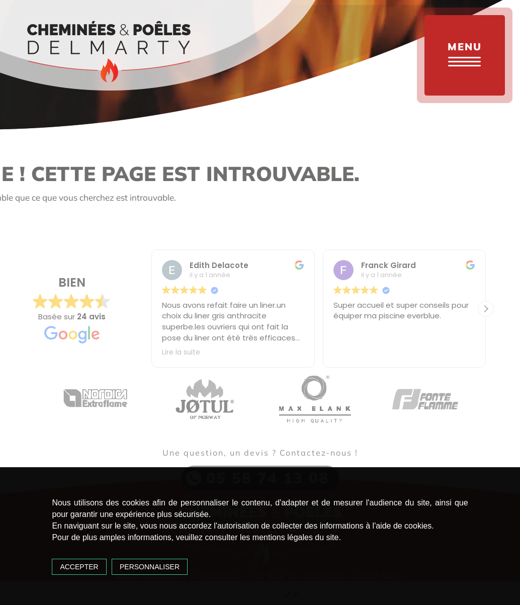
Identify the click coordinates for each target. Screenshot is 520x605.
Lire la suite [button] (181, 352)
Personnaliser (150, 567)
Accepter (79, 567)
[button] (485, 308)
